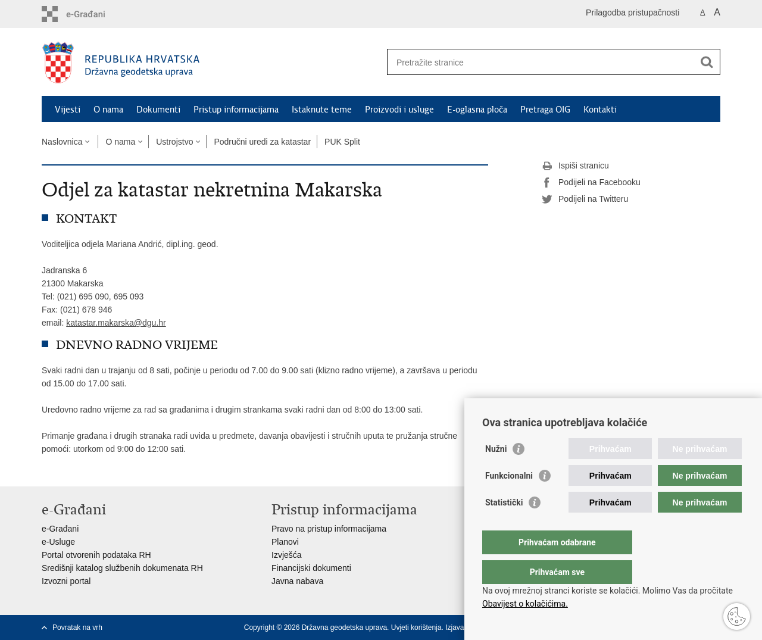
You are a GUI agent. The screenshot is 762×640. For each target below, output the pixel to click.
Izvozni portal (66, 581)
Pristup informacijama (236, 109)
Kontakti (600, 109)
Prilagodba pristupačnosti (632, 12)
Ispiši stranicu (575, 166)
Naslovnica (62, 141)
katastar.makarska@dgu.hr (116, 322)
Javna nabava (297, 581)
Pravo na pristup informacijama (328, 528)
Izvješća (286, 555)
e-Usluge (58, 542)
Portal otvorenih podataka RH (96, 555)
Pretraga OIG (545, 109)
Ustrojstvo (174, 141)
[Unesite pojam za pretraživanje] (541, 62)
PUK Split (342, 141)
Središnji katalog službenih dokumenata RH (122, 568)
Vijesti (67, 109)
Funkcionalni (509, 499)
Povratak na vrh (77, 627)
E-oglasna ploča (477, 109)
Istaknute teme (322, 109)
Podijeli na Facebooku (591, 182)
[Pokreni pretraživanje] (707, 61)
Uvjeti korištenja (416, 627)
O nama (108, 109)
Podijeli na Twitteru (585, 199)
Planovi (285, 542)
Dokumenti (158, 109)
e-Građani (60, 528)
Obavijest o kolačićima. (525, 603)
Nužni (496, 472)
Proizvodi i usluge (399, 109)
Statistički (504, 526)
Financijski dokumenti (311, 568)
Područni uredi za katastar (262, 141)
